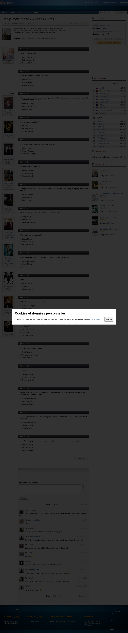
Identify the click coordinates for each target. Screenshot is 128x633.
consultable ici (96, 319)
